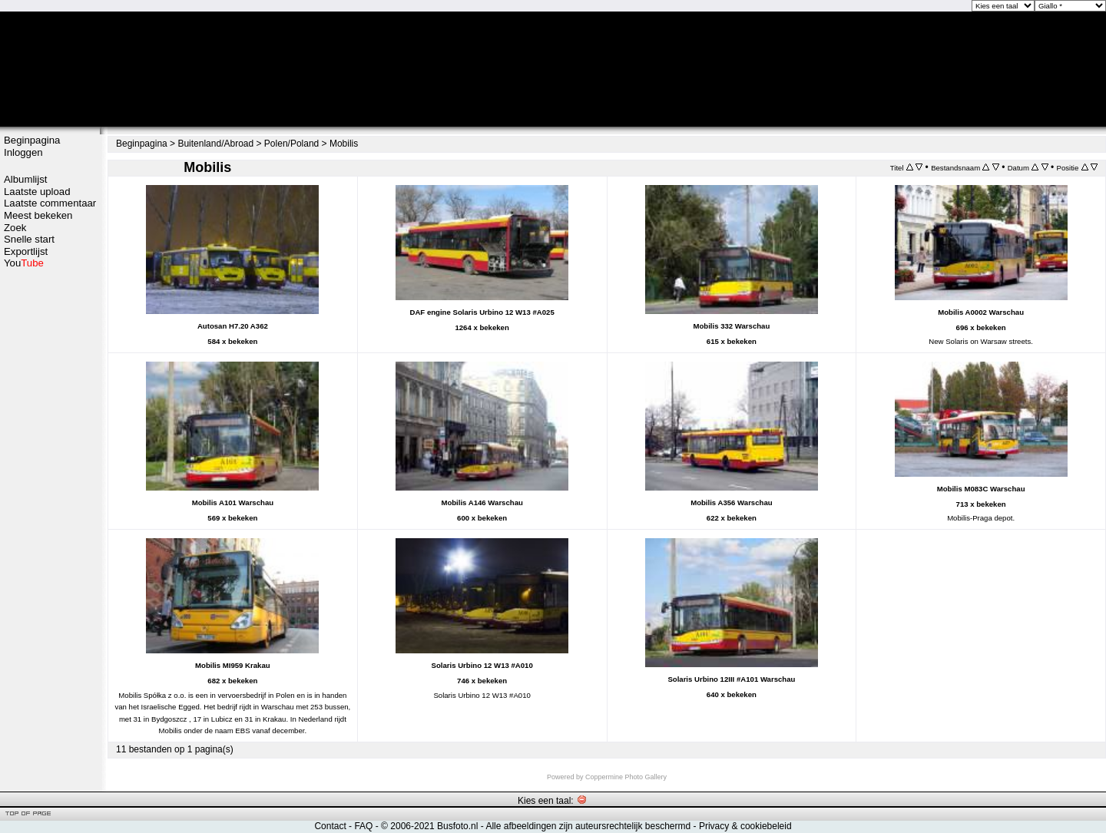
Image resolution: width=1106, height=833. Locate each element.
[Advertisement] (50, 512)
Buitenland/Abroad (215, 143)
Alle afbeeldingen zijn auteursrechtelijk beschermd (587, 826)
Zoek (15, 227)
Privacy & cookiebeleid (745, 826)
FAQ (363, 826)
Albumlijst (25, 179)
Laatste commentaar (50, 203)
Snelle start (29, 239)
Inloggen (23, 152)
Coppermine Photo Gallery (626, 777)
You (24, 263)
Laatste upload (37, 191)
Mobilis (343, 143)
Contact (330, 826)
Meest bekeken (38, 215)
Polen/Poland (291, 143)
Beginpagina (32, 140)
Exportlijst (26, 251)
